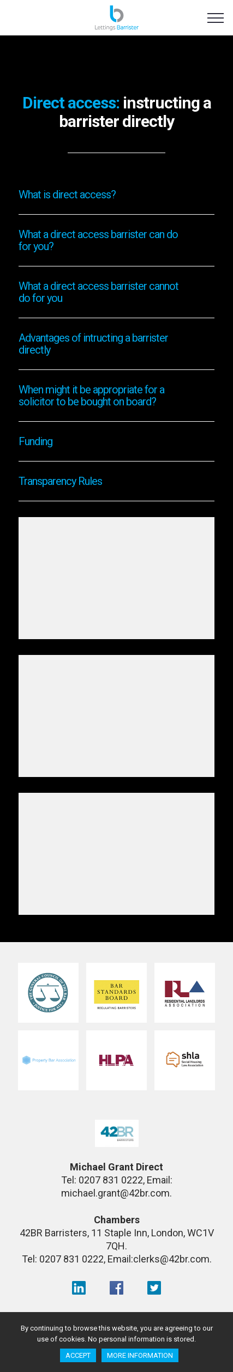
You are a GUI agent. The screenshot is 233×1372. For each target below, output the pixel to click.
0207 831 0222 (111, 1180)
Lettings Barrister (116, 20)
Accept (78, 1355)
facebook (116, 1287)
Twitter (154, 1287)
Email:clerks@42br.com (158, 1259)
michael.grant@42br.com (115, 1193)
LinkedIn (79, 1287)
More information (140, 1355)
